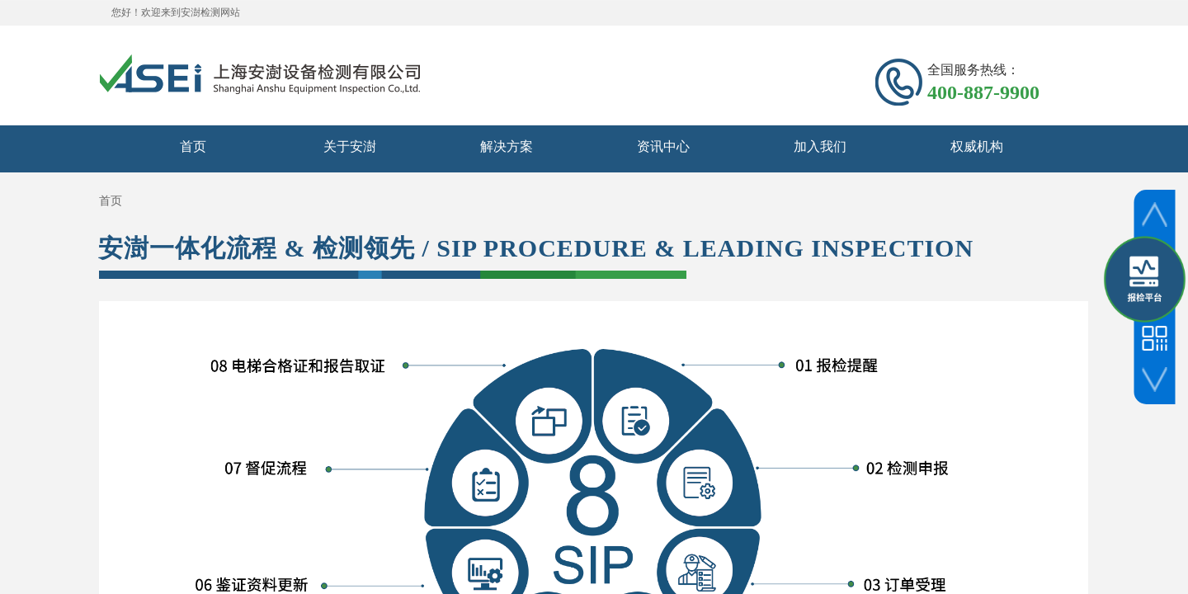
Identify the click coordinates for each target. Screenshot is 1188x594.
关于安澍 (349, 146)
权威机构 (976, 146)
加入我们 (820, 146)
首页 (193, 146)
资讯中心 (663, 146)
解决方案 (506, 146)
